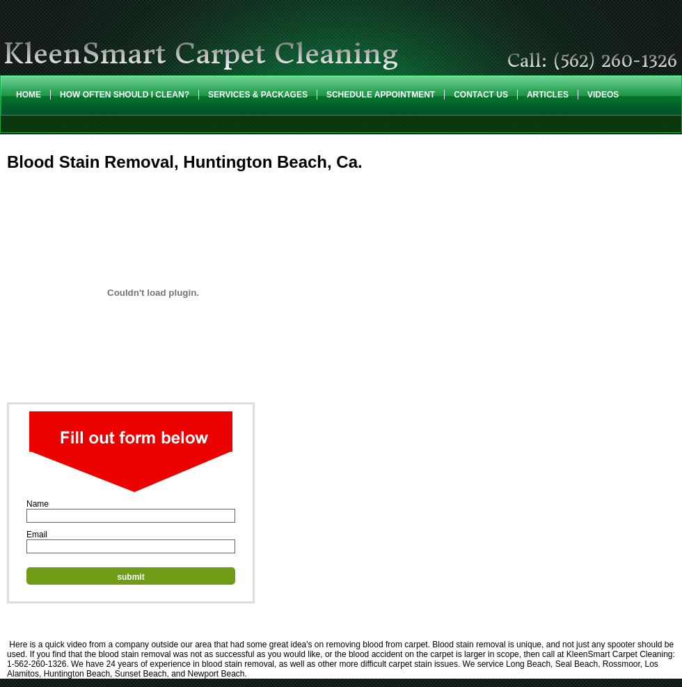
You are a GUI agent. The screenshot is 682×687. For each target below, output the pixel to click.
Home (28, 95)
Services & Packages (258, 95)
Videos (603, 95)
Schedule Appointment (380, 95)
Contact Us (481, 95)
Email (36, 534)
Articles (548, 95)
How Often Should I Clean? (124, 95)
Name (37, 504)
